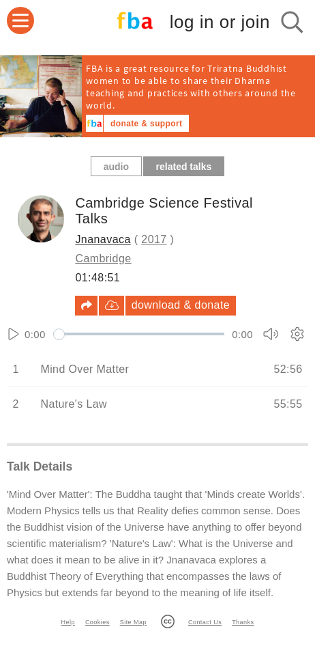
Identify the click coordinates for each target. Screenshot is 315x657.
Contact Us (205, 622)
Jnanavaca (102, 239)
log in (220, 22)
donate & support (146, 123)
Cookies (97, 622)
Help (68, 622)
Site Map (133, 622)
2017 (153, 239)
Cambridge (103, 258)
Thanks (243, 622)
